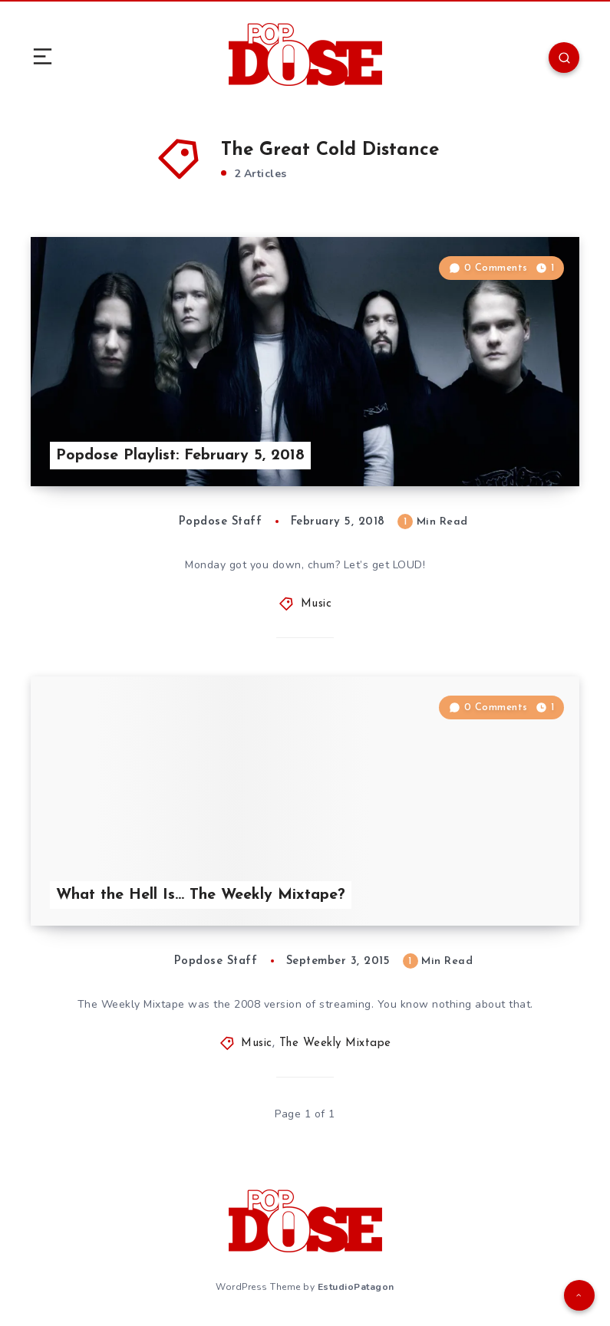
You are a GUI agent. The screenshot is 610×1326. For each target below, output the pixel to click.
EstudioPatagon (356, 1287)
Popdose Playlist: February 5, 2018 (180, 455)
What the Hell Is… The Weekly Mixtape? (200, 895)
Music (316, 604)
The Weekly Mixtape (335, 1043)
